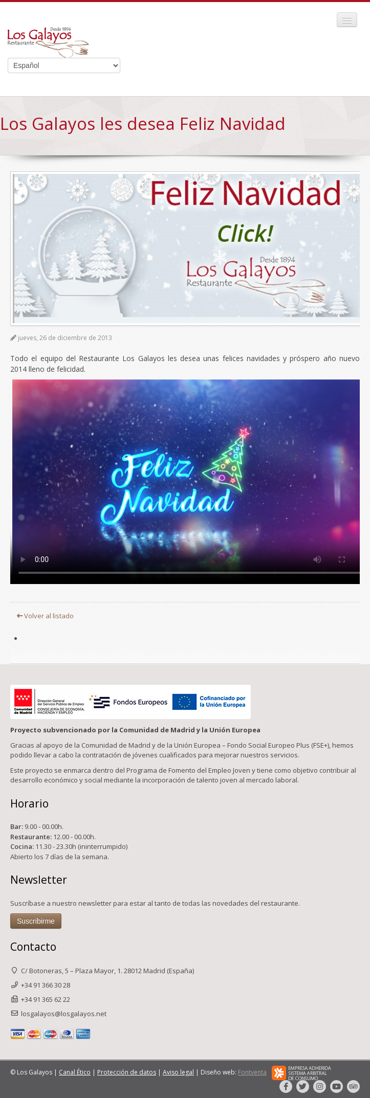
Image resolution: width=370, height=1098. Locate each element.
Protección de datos (126, 1072)
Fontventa (252, 1072)
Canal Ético (75, 1072)
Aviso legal (178, 1072)
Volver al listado (45, 615)
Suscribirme (36, 921)
